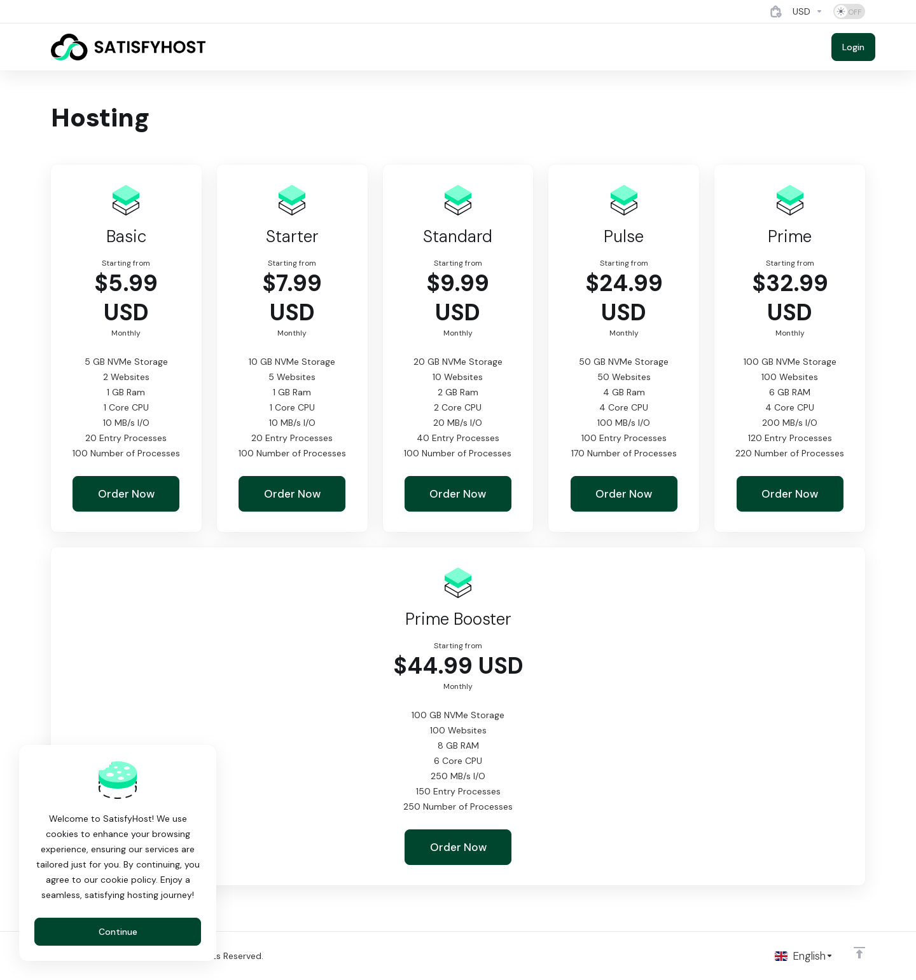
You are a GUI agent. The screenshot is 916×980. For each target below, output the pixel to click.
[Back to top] (859, 952)
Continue (118, 931)
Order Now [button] (126, 494)
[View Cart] (776, 11)
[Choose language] (804, 956)
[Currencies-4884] (808, 11)
